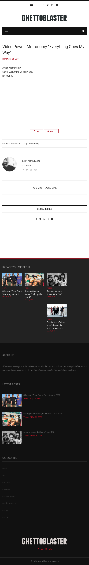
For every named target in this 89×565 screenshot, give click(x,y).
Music (5, 468)
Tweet (51, 131)
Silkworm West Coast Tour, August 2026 (41, 395)
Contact (6, 517)
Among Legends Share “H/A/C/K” (39, 432)
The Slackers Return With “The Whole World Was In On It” (56, 325)
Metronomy (34, 143)
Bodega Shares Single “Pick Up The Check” (33, 294)
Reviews (6, 489)
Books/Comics (9, 503)
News (4, 288)
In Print (5, 510)
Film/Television (9, 496)
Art (3, 475)
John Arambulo (13, 143)
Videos (27, 288)
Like (36, 131)
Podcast (6, 482)
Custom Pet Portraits (11, 242)
